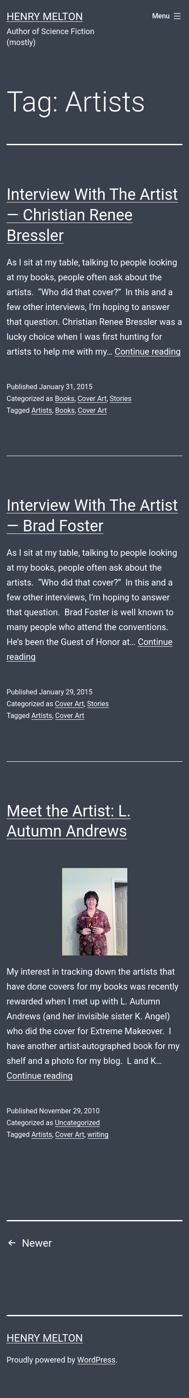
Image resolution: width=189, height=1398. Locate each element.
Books (64, 398)
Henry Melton (45, 16)
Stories (121, 398)
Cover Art (91, 398)
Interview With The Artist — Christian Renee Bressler (92, 215)
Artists (42, 410)
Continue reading (148, 351)
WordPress (96, 1359)
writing (98, 1134)
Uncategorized (77, 1123)
